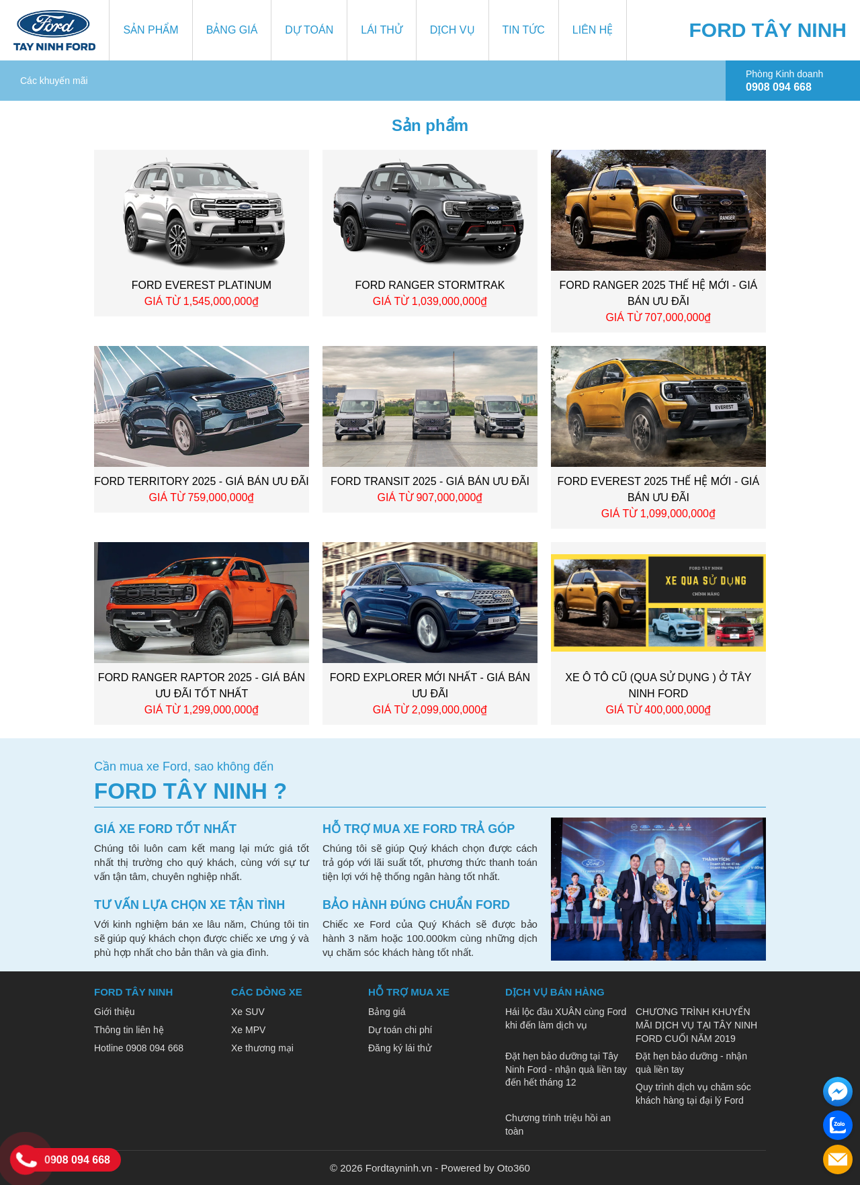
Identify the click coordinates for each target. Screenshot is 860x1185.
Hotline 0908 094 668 (138, 1048)
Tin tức (524, 30)
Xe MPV (248, 1029)
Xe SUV (248, 1011)
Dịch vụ (452, 30)
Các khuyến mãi (54, 80)
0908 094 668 (77, 1160)
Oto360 (513, 1168)
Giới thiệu (114, 1011)
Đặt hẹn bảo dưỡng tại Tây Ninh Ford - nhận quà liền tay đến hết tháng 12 (566, 1069)
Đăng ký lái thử (399, 1048)
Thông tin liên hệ (129, 1029)
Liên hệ (592, 30)
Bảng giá (232, 30)
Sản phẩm (150, 30)
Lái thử (381, 30)
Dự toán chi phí (400, 1029)
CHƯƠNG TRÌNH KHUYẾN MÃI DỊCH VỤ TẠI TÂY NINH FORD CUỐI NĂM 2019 (696, 1024)
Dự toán (309, 30)
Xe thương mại (262, 1048)
